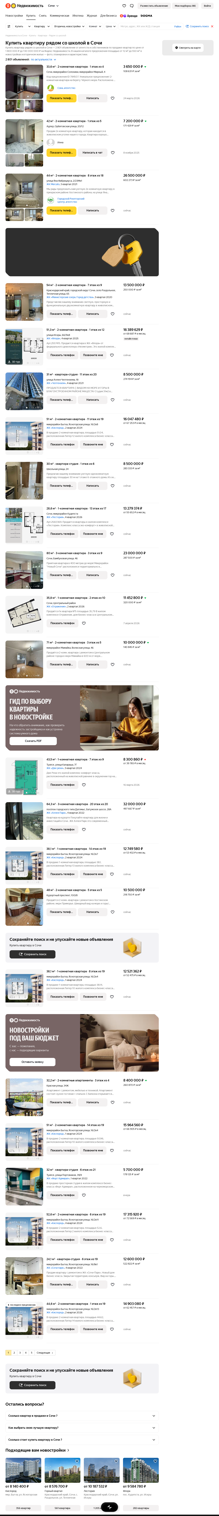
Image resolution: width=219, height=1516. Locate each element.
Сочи (49, 72)
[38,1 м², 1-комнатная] (26, 867)
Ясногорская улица (79, 424)
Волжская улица (81, 647)
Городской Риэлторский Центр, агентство (70, 200)
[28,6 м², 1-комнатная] (26, 527)
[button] (132, 6)
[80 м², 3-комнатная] (26, 571)
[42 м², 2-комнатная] (26, 144)
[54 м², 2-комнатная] (26, 303)
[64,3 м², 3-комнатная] (26, 822)
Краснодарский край (58, 290)
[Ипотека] (78, 16)
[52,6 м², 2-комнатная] (26, 1233)
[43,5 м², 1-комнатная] (26, 778)
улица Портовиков (65, 1175)
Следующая (45, 1352)
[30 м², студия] (26, 482)
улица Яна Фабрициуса (59, 180)
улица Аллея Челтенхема (61, 379)
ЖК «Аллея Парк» (56, 812)
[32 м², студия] (26, 1188)
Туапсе (50, 764)
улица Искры (54, 335)
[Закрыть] (212, 26)
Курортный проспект (58, 895)
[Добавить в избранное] (113, 98)
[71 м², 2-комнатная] (26, 661)
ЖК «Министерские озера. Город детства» (70, 297)
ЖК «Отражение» (56, 606)
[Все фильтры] (8, 26)
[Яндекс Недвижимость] (27, 5)
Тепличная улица (56, 293)
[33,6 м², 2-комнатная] (26, 90)
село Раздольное (105, 290)
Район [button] (177, 26)
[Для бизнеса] (108, 16)
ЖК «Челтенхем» (56, 383)
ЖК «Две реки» (55, 768)
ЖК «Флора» (53, 338)
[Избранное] (124, 6)
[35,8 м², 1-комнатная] (26, 616)
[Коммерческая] (59, 16)
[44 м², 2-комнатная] (26, 199)
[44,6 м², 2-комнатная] (26, 1322)
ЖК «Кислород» (55, 427)
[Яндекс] (8, 5)
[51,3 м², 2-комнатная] (26, 348)
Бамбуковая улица (63, 558)
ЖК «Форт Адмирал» (58, 1178)
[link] (207, 6)
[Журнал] (92, 16)
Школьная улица (56, 469)
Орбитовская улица (65, 126)
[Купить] (31, 16)
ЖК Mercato (53, 184)
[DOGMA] (145, 16)
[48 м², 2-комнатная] (26, 908)
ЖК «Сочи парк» (56, 1267)
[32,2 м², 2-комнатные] (26, 1099)
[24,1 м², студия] (26, 1277)
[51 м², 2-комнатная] (26, 437)
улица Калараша (64, 764)
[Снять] (42, 16)
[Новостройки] (15, 16)
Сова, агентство (66, 88)
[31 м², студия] (26, 393)
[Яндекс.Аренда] (128, 16)
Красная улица (55, 1085)
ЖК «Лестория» (55, 517)
